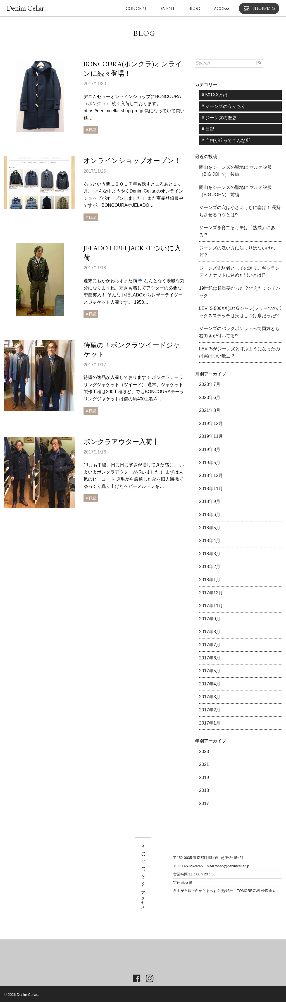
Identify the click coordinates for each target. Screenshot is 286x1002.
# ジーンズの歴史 (219, 117)
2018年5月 (210, 527)
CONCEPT (136, 8)
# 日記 (208, 129)
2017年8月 (210, 631)
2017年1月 (210, 723)
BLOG (194, 8)
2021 (204, 764)
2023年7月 (210, 384)
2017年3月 (210, 696)
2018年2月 (210, 566)
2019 (204, 777)
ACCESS (221, 8)
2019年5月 (210, 462)
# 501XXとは (215, 94)
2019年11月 (211, 436)
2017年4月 (210, 684)
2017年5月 (210, 670)
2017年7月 (210, 644)
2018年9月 (210, 501)
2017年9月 (210, 618)
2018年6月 (210, 514)
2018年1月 (210, 579)
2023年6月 (210, 397)
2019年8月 (210, 449)
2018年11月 (211, 488)
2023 (204, 751)
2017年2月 (210, 709)
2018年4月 (210, 540)
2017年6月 (210, 658)
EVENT (167, 8)
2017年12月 (211, 592)
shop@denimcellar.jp (232, 866)
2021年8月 (210, 410)
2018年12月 (211, 475)
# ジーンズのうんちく (224, 106)
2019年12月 (211, 423)
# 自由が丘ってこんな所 (226, 140)
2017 (204, 803)
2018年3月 (210, 553)
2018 (204, 790)
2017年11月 (211, 605)
